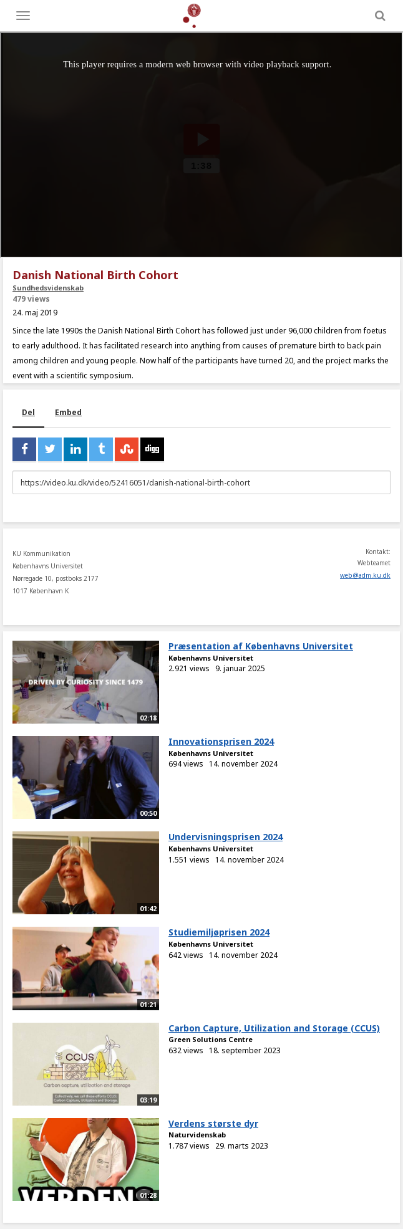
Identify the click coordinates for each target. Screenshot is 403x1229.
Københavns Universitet (210, 657)
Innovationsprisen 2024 (221, 741)
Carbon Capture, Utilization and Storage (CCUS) (274, 1028)
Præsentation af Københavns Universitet (260, 646)
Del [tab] (28, 412)
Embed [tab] (68, 412)
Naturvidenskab (197, 1134)
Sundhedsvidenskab (48, 287)
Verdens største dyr (213, 1123)
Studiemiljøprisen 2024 (218, 932)
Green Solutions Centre (210, 1039)
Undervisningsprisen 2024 (225, 837)
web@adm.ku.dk (365, 575)
